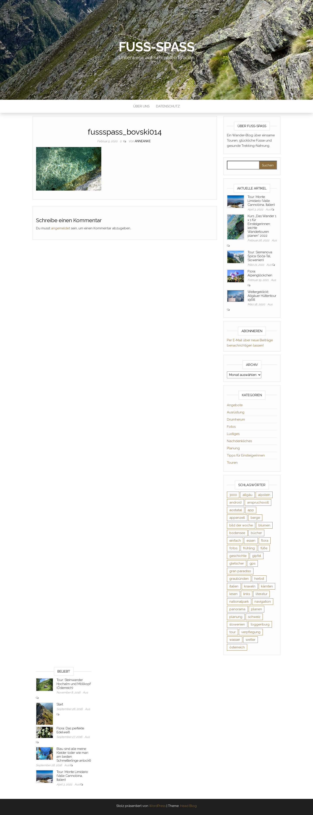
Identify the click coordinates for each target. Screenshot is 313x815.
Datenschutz (168, 106)
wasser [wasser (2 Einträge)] (234, 640)
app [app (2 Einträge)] (251, 510)
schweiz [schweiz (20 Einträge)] (254, 617)
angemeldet (60, 228)
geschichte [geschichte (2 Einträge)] (237, 556)
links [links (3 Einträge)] (246, 594)
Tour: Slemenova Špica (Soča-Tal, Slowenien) (260, 256)
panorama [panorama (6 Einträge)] (237, 609)
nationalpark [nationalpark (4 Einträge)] (239, 602)
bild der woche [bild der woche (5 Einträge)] (241, 525)
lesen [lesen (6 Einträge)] (233, 594)
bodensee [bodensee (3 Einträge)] (237, 533)
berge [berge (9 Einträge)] (255, 518)
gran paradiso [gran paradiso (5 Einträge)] (240, 571)
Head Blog (188, 806)
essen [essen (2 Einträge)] (250, 541)
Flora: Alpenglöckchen (260, 273)
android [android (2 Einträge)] (235, 502)
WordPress (157, 806)
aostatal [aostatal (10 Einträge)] (235, 510)
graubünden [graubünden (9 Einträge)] (239, 579)
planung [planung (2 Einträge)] (235, 617)
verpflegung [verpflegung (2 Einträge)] (250, 632)
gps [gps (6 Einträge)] (252, 563)
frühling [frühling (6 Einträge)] (249, 548)
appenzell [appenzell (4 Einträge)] (237, 518)
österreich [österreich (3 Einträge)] (237, 647)
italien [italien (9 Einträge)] (233, 586)
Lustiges (233, 434)
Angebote (235, 405)
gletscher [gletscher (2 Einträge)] (236, 563)
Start (60, 704)
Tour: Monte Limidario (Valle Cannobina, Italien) (261, 201)
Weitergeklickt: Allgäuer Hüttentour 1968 (262, 296)
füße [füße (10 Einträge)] (263, 548)
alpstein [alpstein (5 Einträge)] (264, 495)
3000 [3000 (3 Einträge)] (233, 495)
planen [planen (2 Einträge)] (256, 609)
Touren (232, 463)
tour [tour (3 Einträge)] (232, 632)
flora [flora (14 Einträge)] (264, 541)
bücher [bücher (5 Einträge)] (256, 533)
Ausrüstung (235, 412)
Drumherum (236, 419)
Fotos (231, 427)
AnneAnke (143, 141)
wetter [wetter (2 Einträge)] (250, 640)
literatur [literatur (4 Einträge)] (261, 594)
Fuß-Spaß (157, 46)
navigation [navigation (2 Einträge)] (263, 602)
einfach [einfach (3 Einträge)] (235, 541)
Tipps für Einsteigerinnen (246, 455)
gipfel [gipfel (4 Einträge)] (256, 556)
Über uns (141, 106)
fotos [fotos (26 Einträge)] (233, 548)
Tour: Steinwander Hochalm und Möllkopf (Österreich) (74, 684)
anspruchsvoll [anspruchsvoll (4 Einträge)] (258, 502)
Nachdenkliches (239, 441)
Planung (233, 448)
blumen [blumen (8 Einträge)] (264, 525)
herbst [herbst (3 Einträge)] (259, 579)
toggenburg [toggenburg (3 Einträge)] (260, 624)
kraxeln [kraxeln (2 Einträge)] (249, 586)
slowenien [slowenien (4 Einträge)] (237, 624)
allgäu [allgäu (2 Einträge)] (247, 495)
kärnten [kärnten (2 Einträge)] (267, 586)
